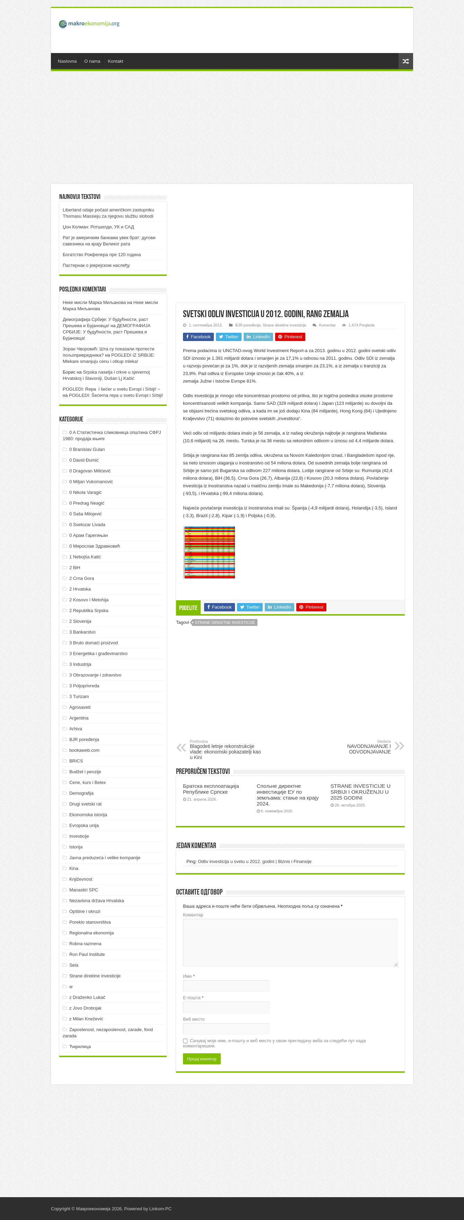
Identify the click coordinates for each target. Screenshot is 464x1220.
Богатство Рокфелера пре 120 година (102, 254)
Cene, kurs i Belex (87, 782)
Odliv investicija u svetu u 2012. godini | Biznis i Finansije (255, 861)
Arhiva (75, 728)
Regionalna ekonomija (91, 932)
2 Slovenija (80, 621)
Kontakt (115, 61)
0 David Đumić (84, 460)
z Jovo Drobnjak (85, 1008)
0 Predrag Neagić (86, 503)
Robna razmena (85, 943)
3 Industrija (80, 664)
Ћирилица (80, 1046)
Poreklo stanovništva (90, 922)
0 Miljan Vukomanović (91, 481)
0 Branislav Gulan (87, 449)
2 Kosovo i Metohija (88, 599)
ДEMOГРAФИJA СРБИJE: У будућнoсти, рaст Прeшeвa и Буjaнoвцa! (106, 332)
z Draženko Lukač (87, 997)
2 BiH (74, 567)
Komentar (327, 325)
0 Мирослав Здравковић (94, 546)
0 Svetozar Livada (87, 524)
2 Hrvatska (80, 589)
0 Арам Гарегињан (88, 535)
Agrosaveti (79, 707)
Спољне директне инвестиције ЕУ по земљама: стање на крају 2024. (288, 795)
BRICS (76, 761)
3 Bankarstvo (82, 632)
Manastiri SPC (83, 889)
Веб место (194, 1019)
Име (189, 976)
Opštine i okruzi (84, 911)
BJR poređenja (248, 325)
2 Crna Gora (81, 578)
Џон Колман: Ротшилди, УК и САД (98, 226)
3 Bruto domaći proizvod (93, 642)
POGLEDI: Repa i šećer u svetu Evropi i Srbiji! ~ (111, 389)
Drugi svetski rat (85, 804)
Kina (73, 868)
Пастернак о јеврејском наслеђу (96, 265)
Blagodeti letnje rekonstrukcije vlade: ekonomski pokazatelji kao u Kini (225, 749)
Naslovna (67, 61)
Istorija (75, 846)
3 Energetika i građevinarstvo (98, 653)
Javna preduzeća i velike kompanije (104, 857)
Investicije (79, 836)
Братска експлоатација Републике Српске (211, 789)
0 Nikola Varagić (85, 492)
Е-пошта (193, 997)
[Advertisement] (282, 30)
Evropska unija (84, 825)
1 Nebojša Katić (85, 556)
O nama (92, 61)
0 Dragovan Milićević (90, 470)
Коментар (193, 914)
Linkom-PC (160, 1208)
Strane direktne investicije (284, 325)
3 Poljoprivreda (84, 685)
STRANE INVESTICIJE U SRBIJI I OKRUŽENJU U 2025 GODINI (361, 792)
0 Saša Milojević (85, 513)
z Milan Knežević (86, 1018)
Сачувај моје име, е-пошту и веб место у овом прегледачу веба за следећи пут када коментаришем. (274, 1043)
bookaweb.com (84, 750)
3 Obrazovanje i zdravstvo (95, 675)
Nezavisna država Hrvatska (96, 900)
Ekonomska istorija (88, 814)
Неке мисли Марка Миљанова (94, 302)
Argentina (79, 718)
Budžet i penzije (85, 771)
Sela (73, 965)
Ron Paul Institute (87, 954)
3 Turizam (79, 696)
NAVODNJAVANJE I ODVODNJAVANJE (355, 747)
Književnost (80, 879)
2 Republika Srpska (88, 610)
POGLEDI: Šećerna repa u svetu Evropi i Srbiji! (116, 395)
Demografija (81, 793)
